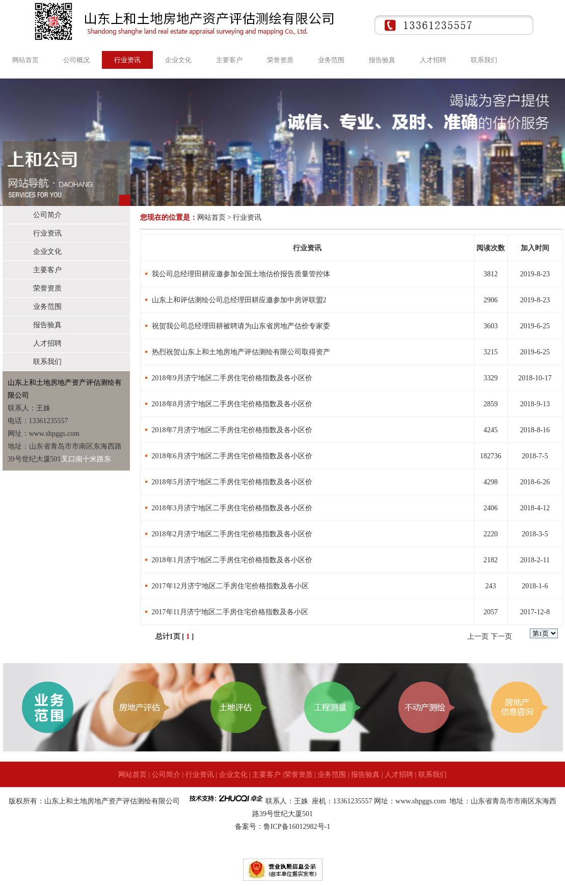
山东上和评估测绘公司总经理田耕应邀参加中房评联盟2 (239, 300)
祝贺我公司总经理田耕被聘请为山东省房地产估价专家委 (241, 326)
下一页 (501, 636)
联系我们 (484, 60)
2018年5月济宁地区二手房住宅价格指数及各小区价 (232, 482)
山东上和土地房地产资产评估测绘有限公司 (112, 801)
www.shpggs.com (421, 801)
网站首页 (25, 60)
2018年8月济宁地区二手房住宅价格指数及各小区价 (232, 404)
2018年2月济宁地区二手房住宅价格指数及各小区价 (232, 534)
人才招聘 (433, 60)
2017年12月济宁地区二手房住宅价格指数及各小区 (230, 586)
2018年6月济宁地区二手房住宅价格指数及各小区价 (232, 456)
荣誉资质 (280, 60)
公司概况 (76, 60)
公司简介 (47, 215)
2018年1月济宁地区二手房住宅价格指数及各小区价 (232, 560)
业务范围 (331, 60)
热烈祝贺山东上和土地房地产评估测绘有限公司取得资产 (241, 352)
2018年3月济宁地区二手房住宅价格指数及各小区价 (232, 508)
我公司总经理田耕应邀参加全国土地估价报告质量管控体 (241, 274)
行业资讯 (127, 60)
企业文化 (178, 60)
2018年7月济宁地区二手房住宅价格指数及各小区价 (232, 430)
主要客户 (229, 60)
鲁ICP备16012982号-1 (296, 826)
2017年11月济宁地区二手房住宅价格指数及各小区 (230, 612)
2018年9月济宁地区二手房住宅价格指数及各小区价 (232, 378)
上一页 (478, 636)
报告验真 (382, 60)
